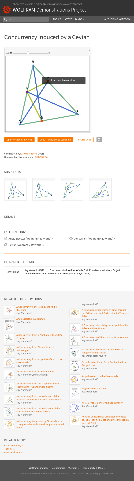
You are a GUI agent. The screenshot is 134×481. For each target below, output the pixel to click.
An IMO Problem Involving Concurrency (102, 402)
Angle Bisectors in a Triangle (30, 318)
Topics (57, 19)
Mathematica (74, 4)
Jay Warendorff (29, 153)
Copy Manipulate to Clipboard (55, 139)
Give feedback (107, 473)
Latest (68, 19)
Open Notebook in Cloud (19, 139)
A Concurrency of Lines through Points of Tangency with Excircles (103, 351)
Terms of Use (77, 473)
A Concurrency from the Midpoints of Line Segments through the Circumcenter (37, 385)
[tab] (15, 189)
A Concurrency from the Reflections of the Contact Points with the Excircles (38, 410)
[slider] (30, 53)
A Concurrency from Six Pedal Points (35, 371)
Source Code (84, 139)
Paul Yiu (102, 355)
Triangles (9, 448)
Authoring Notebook (117, 19)
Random (79, 19)
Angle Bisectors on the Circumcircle (100, 376)
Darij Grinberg (40, 374)
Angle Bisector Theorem (94, 388)
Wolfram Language (49, 4)
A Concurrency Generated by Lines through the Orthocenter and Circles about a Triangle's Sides (105, 313)
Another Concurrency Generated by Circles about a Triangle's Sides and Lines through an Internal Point (105, 419)
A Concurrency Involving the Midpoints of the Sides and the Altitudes (105, 327)
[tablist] (67, 189)
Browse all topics (13, 452)
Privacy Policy (92, 473)
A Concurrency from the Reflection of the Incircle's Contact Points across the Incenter (39, 398)
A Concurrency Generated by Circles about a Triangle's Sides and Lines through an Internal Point (40, 424)
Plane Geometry (12, 445)
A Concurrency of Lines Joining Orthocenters (105, 337)
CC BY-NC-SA (41, 157)
